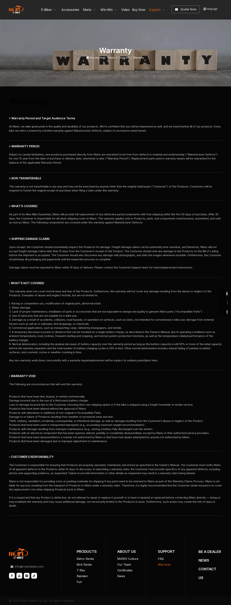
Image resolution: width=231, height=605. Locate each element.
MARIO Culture (127, 559)
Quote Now (185, 9)
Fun (79, 582)
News (121, 576)
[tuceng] (18, 553)
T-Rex (81, 570)
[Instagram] (27, 576)
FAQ (161, 559)
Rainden (82, 576)
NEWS (204, 560)
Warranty (164, 564)
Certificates (124, 570)
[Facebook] (12, 576)
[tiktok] (34, 576)
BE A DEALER (210, 552)
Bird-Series (84, 564)
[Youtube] (19, 576)
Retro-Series (85, 559)
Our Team (124, 564)
